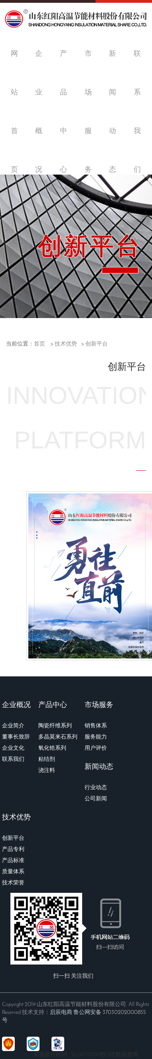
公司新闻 (96, 799)
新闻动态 (99, 767)
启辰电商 (61, 1013)
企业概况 (16, 705)
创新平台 (96, 344)
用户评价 (96, 748)
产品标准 (13, 861)
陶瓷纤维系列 (55, 726)
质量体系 (13, 872)
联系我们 (13, 759)
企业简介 (13, 726)
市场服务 (99, 705)
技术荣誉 (13, 883)
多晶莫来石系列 (57, 737)
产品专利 (13, 850)
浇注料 (46, 771)
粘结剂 (46, 759)
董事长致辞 (16, 737)
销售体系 (96, 726)
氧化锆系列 (52, 748)
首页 (39, 344)
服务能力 (96, 737)
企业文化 (13, 748)
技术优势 (66, 344)
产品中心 (52, 705)
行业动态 (96, 788)
